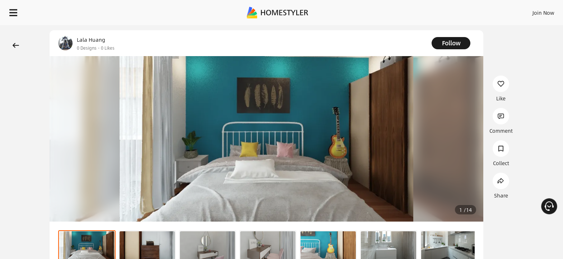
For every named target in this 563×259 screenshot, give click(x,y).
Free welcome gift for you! (413, 30)
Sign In (430, 11)
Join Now (457, 11)
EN (482, 11)
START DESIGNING (527, 11)
